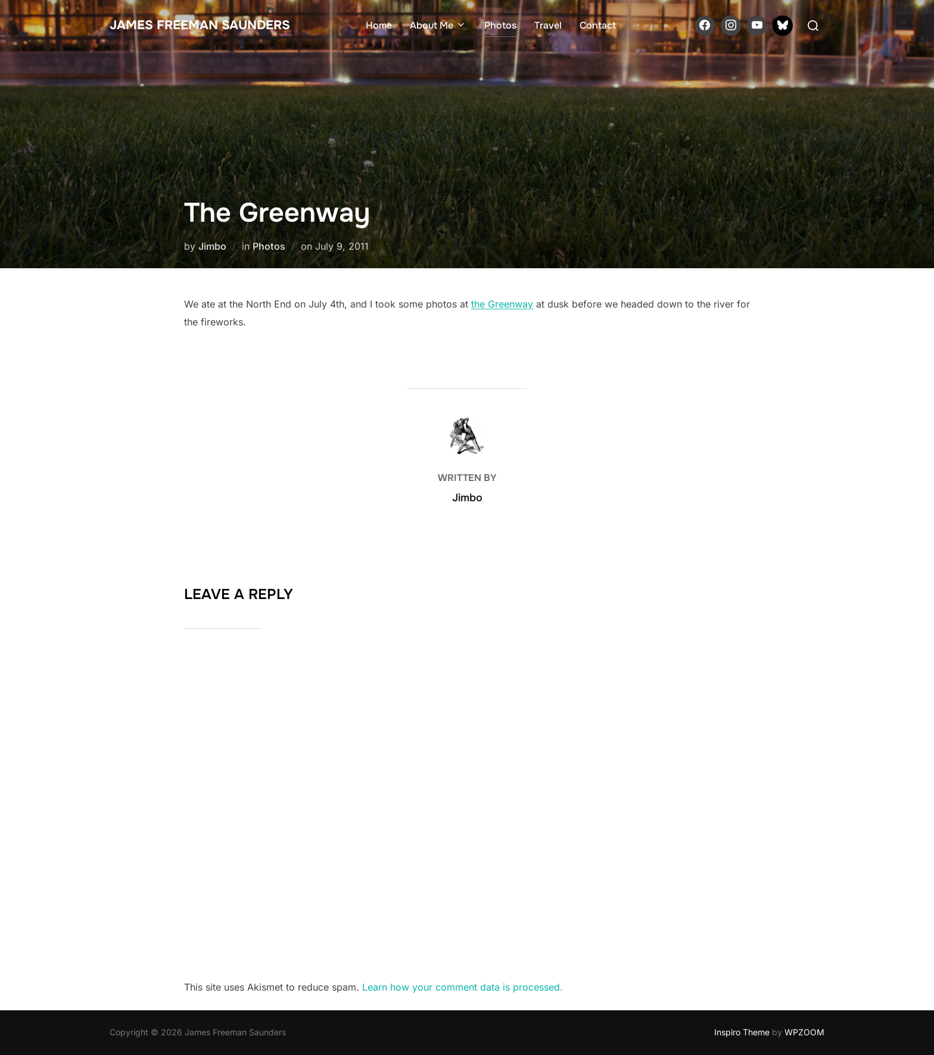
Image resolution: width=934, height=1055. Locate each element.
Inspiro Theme (742, 1032)
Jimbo (212, 246)
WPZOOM (804, 1032)
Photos (500, 25)
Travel (548, 25)
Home (379, 25)
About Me (438, 25)
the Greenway (502, 304)
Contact (598, 25)
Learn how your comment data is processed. (462, 987)
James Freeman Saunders (200, 25)
